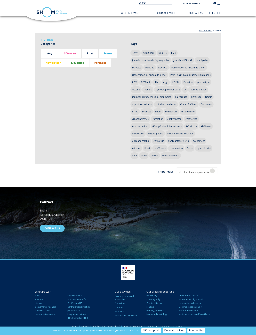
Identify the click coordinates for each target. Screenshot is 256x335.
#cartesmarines (140, 126)
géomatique (203, 82)
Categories (48, 44)
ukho (156, 82)
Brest (147, 148)
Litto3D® (196, 96)
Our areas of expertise (205, 13)
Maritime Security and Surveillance (194, 313)
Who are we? (129, 13)
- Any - (50, 53)
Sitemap (85, 325)
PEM (134, 82)
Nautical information (188, 309)
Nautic (208, 96)
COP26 (175, 82)
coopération (176, 148)
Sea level (150, 306)
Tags (133, 44)
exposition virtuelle (142, 104)
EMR (173, 52)
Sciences (146, 111)
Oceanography (153, 298)
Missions (39, 298)
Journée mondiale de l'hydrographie (150, 60)
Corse (190, 148)
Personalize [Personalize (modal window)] (196, 330)
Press (75, 325)
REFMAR (145, 82)
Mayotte (136, 67)
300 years (70, 53)
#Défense (206, 126)
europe (154, 155)
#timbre (136, 148)
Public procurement (133, 325)
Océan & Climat (188, 104)
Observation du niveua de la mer (149, 74)
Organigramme (74, 295)
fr (218, 2)
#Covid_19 (191, 126)
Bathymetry (151, 295)
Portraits (100, 63)
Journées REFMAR (182, 60)
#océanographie (140, 140)
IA (185, 89)
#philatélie (158, 140)
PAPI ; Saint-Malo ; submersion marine (190, 74)
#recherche (191, 118)
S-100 (135, 111)
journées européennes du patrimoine (151, 96)
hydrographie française (168, 89)
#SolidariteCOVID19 (178, 140)
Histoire (38, 302)
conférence (160, 148)
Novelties (77, 63)
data (134, 155)
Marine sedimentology (156, 313)
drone (144, 155)
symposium (171, 111)
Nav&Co (162, 67)
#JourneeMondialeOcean (180, 133)
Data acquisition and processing (124, 297)
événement (199, 140)
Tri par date (166, 171)
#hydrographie (155, 133)
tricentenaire (188, 111)
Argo (165, 82)
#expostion (138, 133)
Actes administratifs (76, 298)
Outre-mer (206, 104)
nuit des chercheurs (166, 104)
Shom (158, 111)
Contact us (52, 227)
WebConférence (170, 155)
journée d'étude (198, 89)
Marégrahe (202, 60)
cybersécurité (204, 148)
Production (120, 302)
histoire (136, 89)
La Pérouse (181, 96)
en (214, 2)
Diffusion (119, 306)
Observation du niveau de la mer (188, 67)
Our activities (167, 13)
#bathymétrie (174, 118)
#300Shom (148, 52)
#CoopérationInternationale (167, 126)
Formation (119, 310)
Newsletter (53, 63)
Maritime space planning (190, 306)
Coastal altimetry (154, 302)
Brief (90, 53)
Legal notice (98, 325)
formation (158, 118)
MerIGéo (149, 67)
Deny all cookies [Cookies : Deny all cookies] (174, 330)
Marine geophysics (155, 309)
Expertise (188, 82)
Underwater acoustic (188, 295)
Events (108, 53)
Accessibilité (113, 325)
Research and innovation (126, 314)
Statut (37, 295)
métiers (148, 89)
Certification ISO (74, 302)
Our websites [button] (191, 3)
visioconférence (140, 118)
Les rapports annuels (45, 313)
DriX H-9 (162, 52)
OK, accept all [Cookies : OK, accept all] (151, 330)
